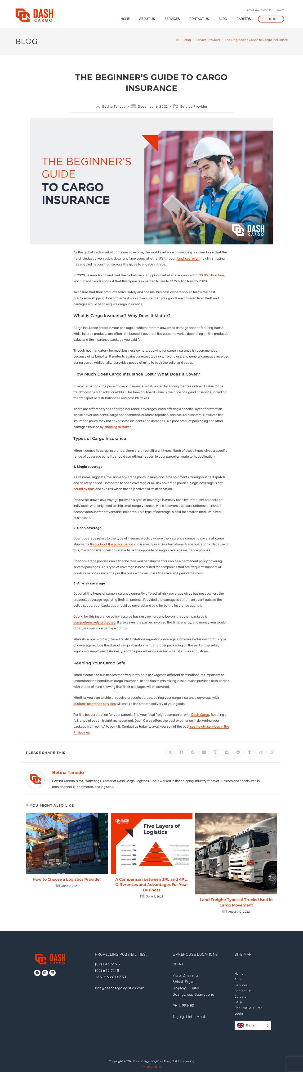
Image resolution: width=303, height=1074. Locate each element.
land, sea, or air (188, 258)
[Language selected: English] (253, 1027)
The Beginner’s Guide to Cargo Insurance (256, 40)
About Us (147, 19)
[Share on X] (170, 752)
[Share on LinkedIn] (204, 752)
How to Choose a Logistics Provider (67, 879)
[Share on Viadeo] (261, 752)
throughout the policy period (111, 544)
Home (125, 19)
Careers (243, 19)
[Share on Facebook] (181, 752)
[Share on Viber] (215, 752)
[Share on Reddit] (238, 752)
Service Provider (194, 107)
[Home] (177, 40)
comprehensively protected (94, 622)
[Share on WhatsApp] (272, 752)
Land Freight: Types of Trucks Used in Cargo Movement (236, 902)
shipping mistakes (117, 427)
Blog (222, 19)
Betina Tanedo (114, 107)
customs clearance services (94, 704)
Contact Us (199, 19)
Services (172, 19)
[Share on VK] (227, 752)
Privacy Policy (152, 1069)
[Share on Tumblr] (249, 752)
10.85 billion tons (211, 275)
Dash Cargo (200, 715)
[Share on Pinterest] (192, 752)
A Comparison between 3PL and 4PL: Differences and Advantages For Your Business (151, 884)
